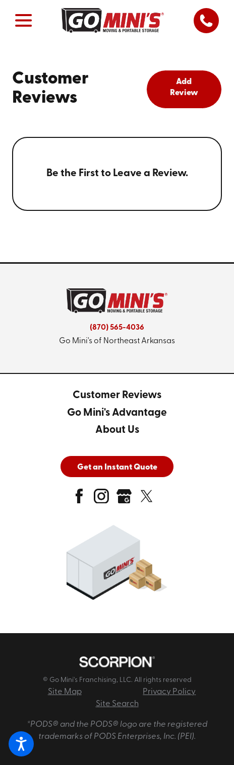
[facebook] (79, 499)
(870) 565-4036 (117, 328)
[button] (21, 743)
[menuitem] (117, 396)
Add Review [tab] (184, 87)
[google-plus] (124, 499)
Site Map (65, 692)
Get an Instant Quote (117, 468)
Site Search (117, 704)
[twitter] (146, 499)
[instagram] (101, 499)
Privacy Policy (169, 692)
